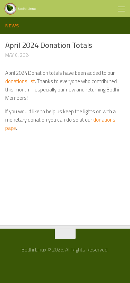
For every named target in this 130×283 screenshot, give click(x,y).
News (12, 25)
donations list (20, 81)
